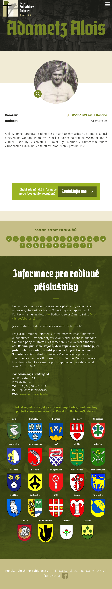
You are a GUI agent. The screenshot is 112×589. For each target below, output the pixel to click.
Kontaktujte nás (74, 191)
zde (47, 314)
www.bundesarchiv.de (34, 394)
